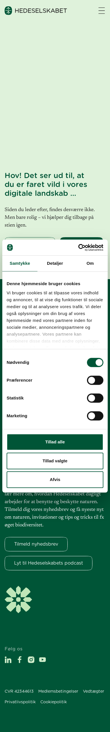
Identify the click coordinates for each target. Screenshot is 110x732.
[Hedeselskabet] (36, 10)
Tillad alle (55, 441)
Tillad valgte (55, 460)
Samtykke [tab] (20, 263)
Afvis (55, 479)
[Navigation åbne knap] (102, 11)
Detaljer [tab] (55, 263)
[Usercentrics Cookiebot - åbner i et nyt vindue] (78, 247)
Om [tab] (90, 263)
